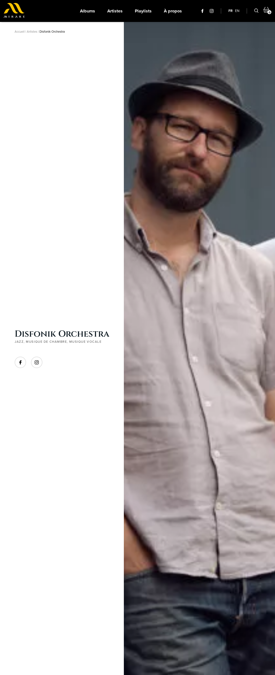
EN (237, 10)
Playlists (143, 11)
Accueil (20, 31)
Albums (87, 11)
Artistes (115, 11)
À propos (173, 11)
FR (230, 10)
